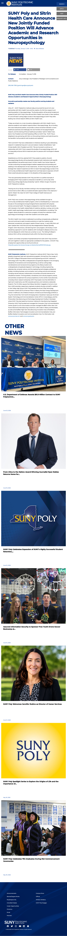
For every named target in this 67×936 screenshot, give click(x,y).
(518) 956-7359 (12, 85)
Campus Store (40, 893)
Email (8, 912)
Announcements (11, 893)
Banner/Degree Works (13, 896)
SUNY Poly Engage (41, 903)
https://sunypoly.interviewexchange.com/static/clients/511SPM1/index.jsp (29, 245)
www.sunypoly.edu (28, 316)
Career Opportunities (13, 906)
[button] (19, 69)
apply (62, 9)
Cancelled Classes (12, 903)
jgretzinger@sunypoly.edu (25, 85)
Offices (38, 896)
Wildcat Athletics (41, 899)
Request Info (62, 18)
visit (61, 13)
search (61, 4)
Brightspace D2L (11, 899)
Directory (9, 909)
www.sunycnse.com (14, 316)
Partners (9, 915)
